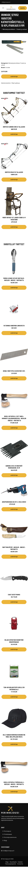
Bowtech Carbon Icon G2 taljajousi (14, 127)
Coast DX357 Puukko (14, 594)
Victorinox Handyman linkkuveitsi (14, 326)
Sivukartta (20, 864)
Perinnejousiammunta (10, 837)
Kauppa (22, 8)
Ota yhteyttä (13, 862)
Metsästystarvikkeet (9, 29)
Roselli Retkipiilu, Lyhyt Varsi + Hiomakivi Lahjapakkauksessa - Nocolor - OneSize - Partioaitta (14, 418)
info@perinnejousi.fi (6, 2)
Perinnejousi (7, 831)
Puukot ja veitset (22, 29)
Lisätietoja (14, 76)
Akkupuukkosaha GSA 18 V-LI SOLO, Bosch (14, 502)
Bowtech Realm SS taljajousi (14, 172)
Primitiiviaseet (8, 834)
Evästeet (20, 862)
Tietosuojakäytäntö (10, 864)
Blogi (5, 840)
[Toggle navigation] (3, 7)
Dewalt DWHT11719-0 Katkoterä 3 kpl (14, 371)
